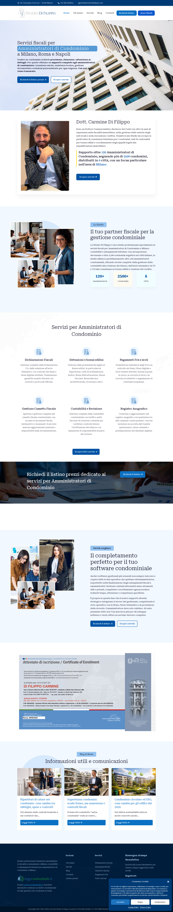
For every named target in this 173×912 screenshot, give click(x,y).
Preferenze (160, 902)
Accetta (120, 902)
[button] (168, 881)
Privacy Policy (145, 907)
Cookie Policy (133, 907)
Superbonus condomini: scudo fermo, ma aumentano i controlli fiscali (86, 803)
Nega (140, 902)
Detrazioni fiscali (102, 867)
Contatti (110, 13)
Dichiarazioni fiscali (103, 863)
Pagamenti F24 (101, 875)
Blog (99, 13)
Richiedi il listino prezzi (33, 80)
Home (66, 13)
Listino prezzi (72, 878)
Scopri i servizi (61, 80)
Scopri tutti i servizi (86, 452)
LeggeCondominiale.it (33, 885)
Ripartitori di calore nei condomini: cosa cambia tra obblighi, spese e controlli (37, 803)
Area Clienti (146, 13)
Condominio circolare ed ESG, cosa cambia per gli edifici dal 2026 (133, 803)
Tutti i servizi (100, 878)
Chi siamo (78, 13)
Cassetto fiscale (102, 871)
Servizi (90, 13)
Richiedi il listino (131, 474)
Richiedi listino (126, 13)
